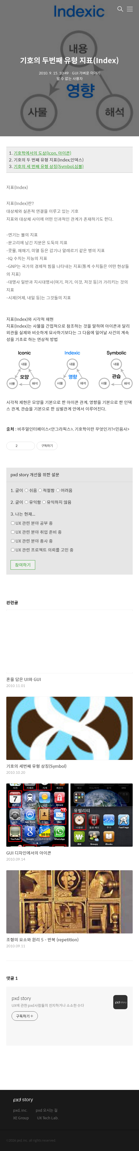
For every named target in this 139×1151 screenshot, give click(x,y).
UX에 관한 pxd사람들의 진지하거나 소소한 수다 (48, 1005)
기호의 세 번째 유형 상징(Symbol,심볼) (49, 166)
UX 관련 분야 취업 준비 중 (36, 532)
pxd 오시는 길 (47, 1110)
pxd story (21, 998)
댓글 (12, 978)
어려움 (64, 490)
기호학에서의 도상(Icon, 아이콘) (42, 153)
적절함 (56, 490)
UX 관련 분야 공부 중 (32, 523)
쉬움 (50, 490)
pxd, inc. (20, 1110)
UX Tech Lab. (48, 1118)
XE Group (21, 1118)
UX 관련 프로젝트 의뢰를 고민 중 (42, 550)
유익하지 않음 (56, 502)
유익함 (49, 502)
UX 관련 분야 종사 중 (32, 541)
